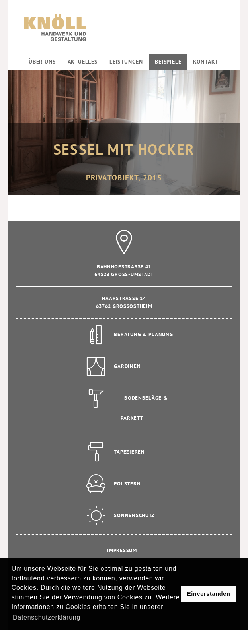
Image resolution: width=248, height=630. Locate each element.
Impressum (122, 550)
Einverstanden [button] (208, 594)
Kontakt (205, 61)
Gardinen (127, 366)
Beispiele (168, 61)
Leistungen (126, 61)
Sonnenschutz (134, 515)
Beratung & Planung (143, 334)
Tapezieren (129, 451)
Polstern (127, 483)
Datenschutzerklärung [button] (46, 617)
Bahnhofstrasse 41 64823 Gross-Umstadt (124, 263)
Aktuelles (83, 61)
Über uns (42, 61)
